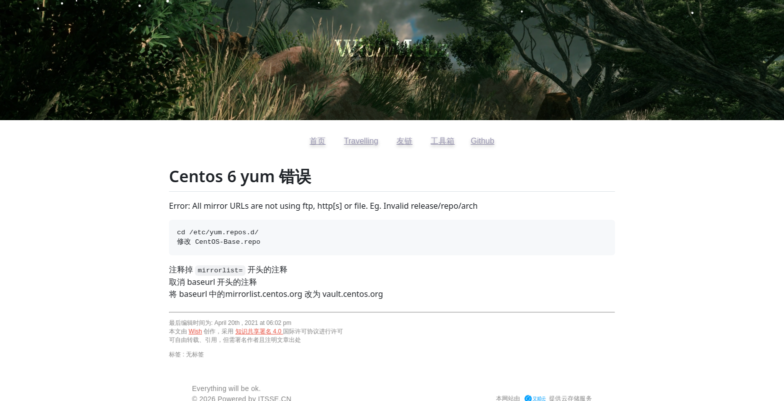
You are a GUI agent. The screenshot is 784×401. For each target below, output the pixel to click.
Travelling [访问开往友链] (361, 141)
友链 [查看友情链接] (404, 141)
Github (482, 141)
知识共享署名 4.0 (259, 331)
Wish (195, 331)
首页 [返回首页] (318, 141)
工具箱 (442, 141)
